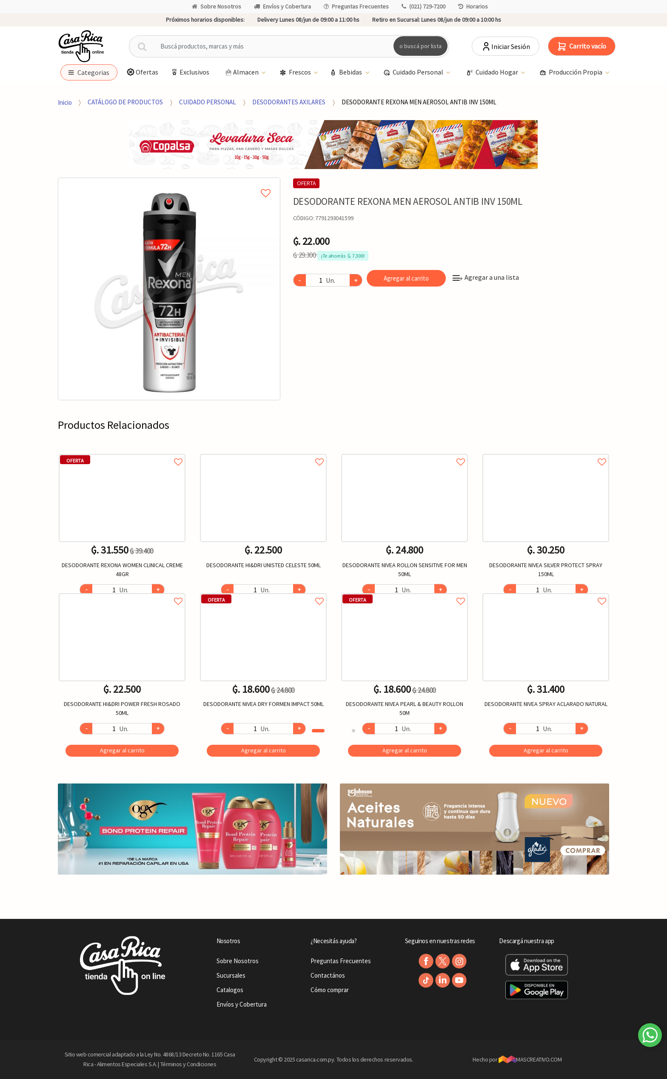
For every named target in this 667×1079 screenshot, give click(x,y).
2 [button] (353, 731)
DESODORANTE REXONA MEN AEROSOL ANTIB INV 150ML (419, 102)
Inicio (65, 102)
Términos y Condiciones (188, 1064)
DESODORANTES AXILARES (288, 102)
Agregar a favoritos (122, 452)
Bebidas (346, 72)
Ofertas (142, 72)
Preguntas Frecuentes (356, 6)
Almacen (242, 72)
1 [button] (318, 731)
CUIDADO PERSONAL (207, 102)
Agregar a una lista (486, 277)
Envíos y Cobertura (282, 6)
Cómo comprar (330, 990)
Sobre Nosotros (216, 6)
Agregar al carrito (406, 278)
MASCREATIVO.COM (530, 1059)
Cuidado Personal (414, 72)
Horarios (473, 6)
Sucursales (231, 975)
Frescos (295, 72)
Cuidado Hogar (492, 72)
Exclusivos (189, 72)
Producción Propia (571, 72)
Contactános (328, 975)
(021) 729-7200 (423, 6)
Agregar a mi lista (168, 183)
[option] (169, 289)
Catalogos (230, 990)
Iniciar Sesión (505, 46)
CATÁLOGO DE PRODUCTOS (125, 102)
